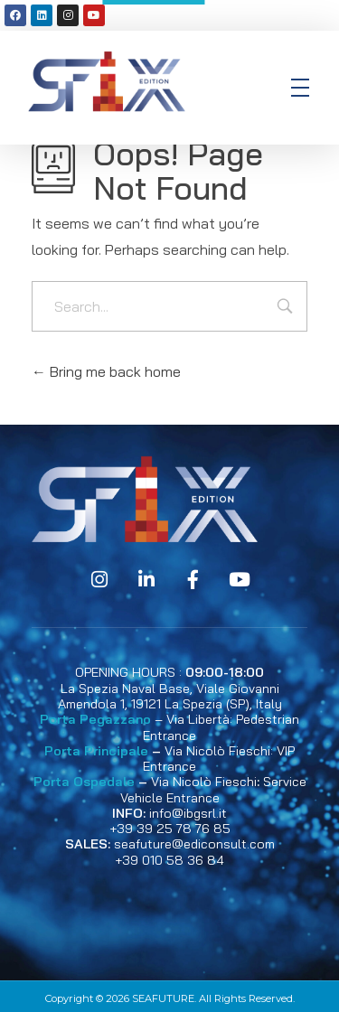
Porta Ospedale (84, 781)
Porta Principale (96, 751)
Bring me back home (106, 371)
